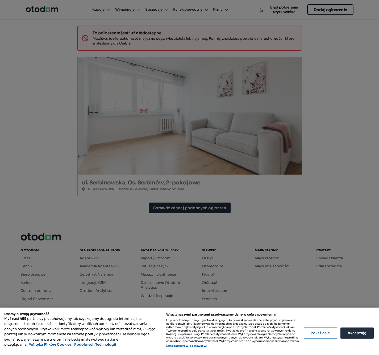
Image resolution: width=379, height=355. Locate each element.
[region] (189, 331)
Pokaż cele (320, 333)
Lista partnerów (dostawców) (186, 346)
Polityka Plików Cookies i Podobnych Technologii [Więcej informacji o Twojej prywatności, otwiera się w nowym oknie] (72, 344)
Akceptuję (357, 333)
